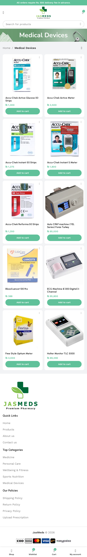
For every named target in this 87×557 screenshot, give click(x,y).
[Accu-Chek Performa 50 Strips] (23, 200)
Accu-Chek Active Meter (61, 97)
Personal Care (12, 463)
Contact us (10, 442)
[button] (22, 111)
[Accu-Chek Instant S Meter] (64, 139)
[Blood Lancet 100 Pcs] (23, 265)
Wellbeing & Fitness (15, 470)
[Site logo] (43, 12)
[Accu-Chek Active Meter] (64, 74)
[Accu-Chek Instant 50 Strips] (23, 139)
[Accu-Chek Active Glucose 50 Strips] (23, 74)
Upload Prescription (15, 517)
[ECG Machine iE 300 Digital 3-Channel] (64, 265)
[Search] (43, 24)
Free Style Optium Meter (19, 353)
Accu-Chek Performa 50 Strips (22, 224)
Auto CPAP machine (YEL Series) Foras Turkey (60, 225)
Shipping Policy (12, 498)
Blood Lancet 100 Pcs (16, 288)
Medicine (8, 457)
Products (8, 429)
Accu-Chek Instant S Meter (62, 162)
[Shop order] (81, 48)
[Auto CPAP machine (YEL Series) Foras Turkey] (64, 200)
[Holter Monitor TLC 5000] (64, 330)
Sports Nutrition (13, 476)
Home (6, 48)
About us (8, 436)
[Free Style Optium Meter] (23, 330)
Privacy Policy (11, 511)
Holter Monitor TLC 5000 (61, 353)
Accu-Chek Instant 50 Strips (20, 162)
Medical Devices (13, 483)
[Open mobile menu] (3, 12)
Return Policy (11, 504)
